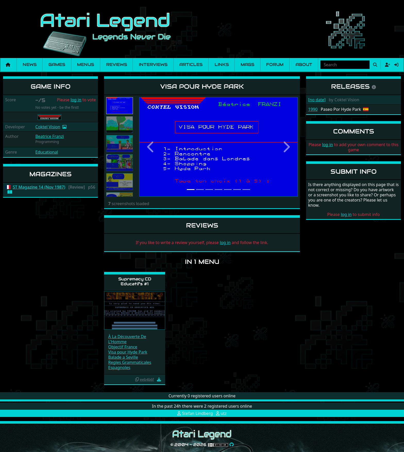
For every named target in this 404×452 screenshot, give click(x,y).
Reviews (116, 64)
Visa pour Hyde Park (127, 352)
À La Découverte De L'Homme (127, 339)
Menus (85, 64)
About (304, 64)
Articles (191, 64)
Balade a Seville (123, 357)
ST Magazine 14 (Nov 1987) (39, 187)
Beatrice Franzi (49, 136)
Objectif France (122, 347)
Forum (274, 64)
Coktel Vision (47, 127)
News (30, 64)
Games (56, 64)
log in (76, 100)
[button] (151, 147)
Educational (46, 152)
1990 (313, 109)
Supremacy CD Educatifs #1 (134, 281)
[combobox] (345, 64)
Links (222, 64)
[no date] (317, 100)
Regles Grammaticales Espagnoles (129, 364)
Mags (247, 64)
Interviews (153, 64)
